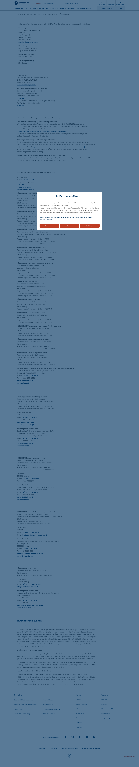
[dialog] (69, 211)
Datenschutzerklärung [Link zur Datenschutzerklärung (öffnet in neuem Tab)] (46, 220)
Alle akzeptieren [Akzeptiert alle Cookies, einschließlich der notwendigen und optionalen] (49, 226)
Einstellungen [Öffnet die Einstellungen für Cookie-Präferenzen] (89, 226)
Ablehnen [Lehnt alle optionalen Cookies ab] (69, 226)
